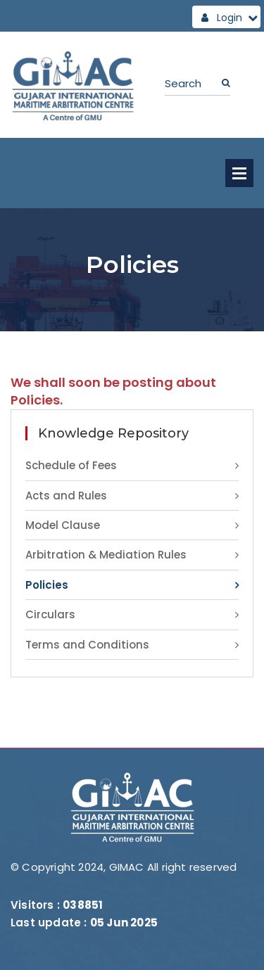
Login (229, 18)
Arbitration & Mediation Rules (106, 554)
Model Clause (62, 525)
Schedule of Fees (71, 465)
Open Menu (239, 173)
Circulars (50, 614)
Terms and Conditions (87, 644)
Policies (46, 584)
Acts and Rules (66, 495)
